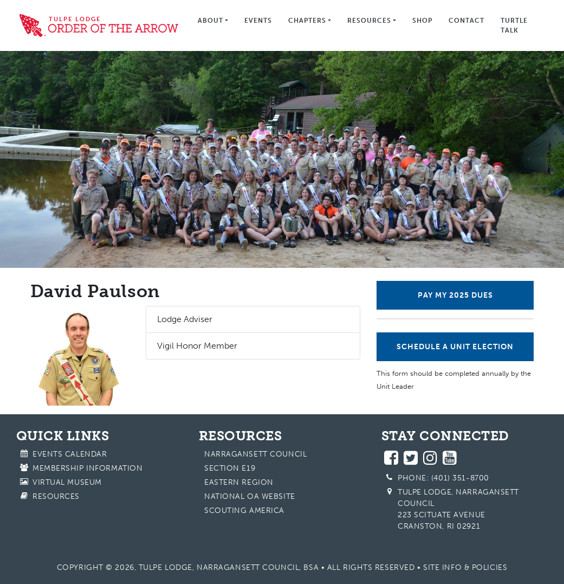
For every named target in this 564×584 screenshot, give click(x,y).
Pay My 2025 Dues (455, 295)
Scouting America (244, 510)
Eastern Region (239, 482)
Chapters (307, 20)
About (210, 20)
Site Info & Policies (465, 567)
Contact (466, 20)
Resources (369, 20)
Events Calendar (70, 454)
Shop (422, 20)
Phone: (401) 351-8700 (443, 478)
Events (258, 20)
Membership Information (87, 468)
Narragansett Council (255, 454)
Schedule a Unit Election (455, 346)
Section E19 (229, 468)
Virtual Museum (67, 482)
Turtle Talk (514, 25)
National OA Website (249, 496)
